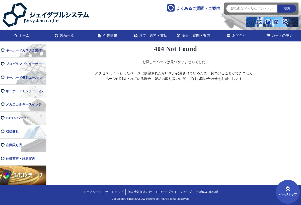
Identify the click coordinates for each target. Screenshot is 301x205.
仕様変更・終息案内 (20, 159)
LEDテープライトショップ (174, 192)
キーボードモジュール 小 (24, 91)
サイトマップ (114, 192)
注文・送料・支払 (153, 35)
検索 (286, 8)
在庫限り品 (14, 145)
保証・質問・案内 (196, 35)
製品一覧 (67, 35)
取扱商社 (12, 131)
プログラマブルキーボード (25, 64)
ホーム (24, 35)
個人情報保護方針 (140, 192)
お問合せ (239, 35)
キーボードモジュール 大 (24, 77)
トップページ (92, 192)
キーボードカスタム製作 (24, 50)
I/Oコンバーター (18, 118)
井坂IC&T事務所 (207, 192)
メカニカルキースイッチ (24, 104)
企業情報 (110, 35)
